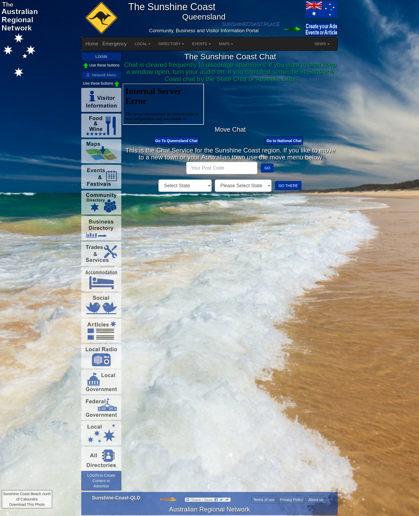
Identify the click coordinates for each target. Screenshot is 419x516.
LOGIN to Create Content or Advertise (101, 480)
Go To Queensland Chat (176, 141)
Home (92, 43)
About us (315, 500)
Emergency (114, 43)
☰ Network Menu (101, 75)
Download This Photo (27, 504)
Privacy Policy (291, 500)
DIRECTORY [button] (171, 44)
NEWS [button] (322, 44)
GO (267, 168)
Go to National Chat (283, 141)
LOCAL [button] (142, 44)
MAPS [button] (226, 44)
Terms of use (263, 500)
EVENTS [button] (201, 44)
